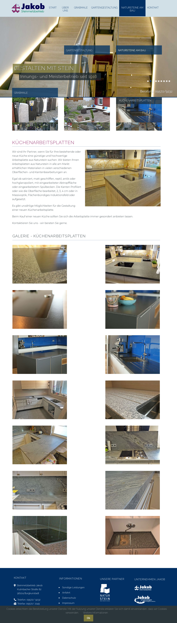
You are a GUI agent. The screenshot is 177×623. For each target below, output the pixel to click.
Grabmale (21, 92)
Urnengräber (166, 81)
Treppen (150, 81)
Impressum (68, 603)
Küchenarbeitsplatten (148, 81)
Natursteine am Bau (132, 50)
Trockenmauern (153, 81)
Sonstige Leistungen (73, 587)
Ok (88, 618)
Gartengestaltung (79, 50)
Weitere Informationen (95, 612)
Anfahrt (66, 592)
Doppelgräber (169, 81)
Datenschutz (69, 597)
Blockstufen (161, 81)
